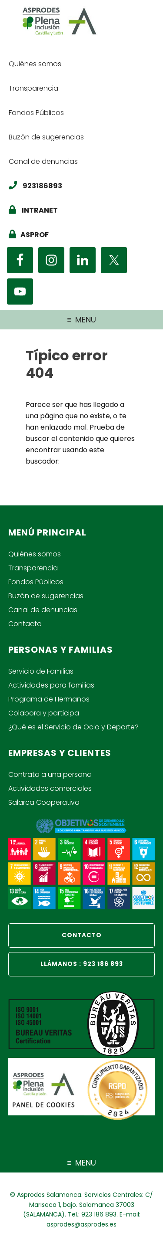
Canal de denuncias (42, 610)
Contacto (25, 624)
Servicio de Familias (40, 671)
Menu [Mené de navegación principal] (85, 319)
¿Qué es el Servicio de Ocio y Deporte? (73, 727)
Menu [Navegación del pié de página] (85, 1162)
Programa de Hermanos (49, 699)
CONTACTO (82, 935)
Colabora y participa (43, 713)
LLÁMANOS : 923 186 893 (81, 964)
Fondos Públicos (35, 582)
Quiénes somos (34, 554)
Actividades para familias (51, 685)
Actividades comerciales (50, 788)
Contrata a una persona (50, 774)
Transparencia (33, 568)
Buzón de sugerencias (45, 596)
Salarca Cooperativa (44, 802)
